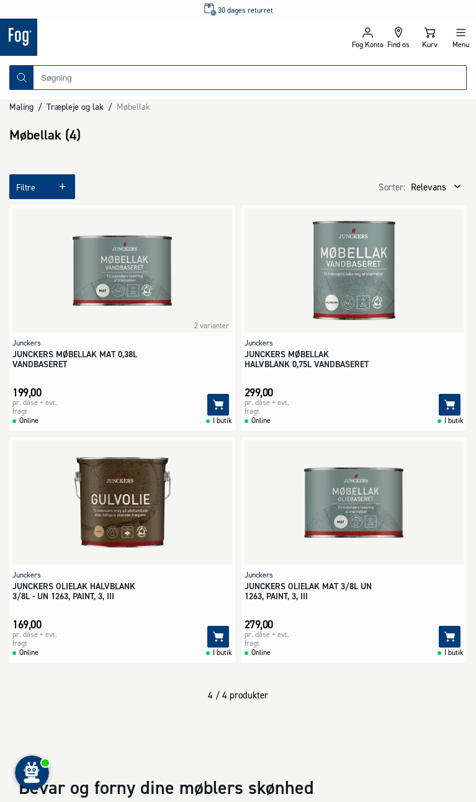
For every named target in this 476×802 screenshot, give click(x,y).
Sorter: (392, 187)
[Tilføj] (218, 405)
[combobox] (250, 77)
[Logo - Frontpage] (119, 37)
